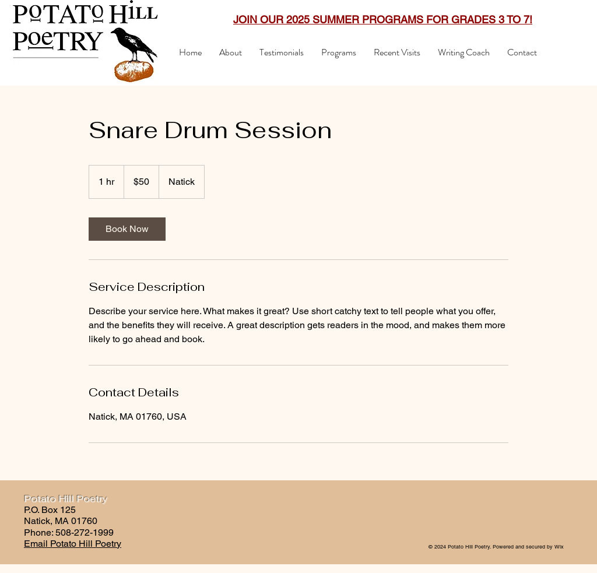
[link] (127, 229)
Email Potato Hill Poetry (72, 543)
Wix (559, 546)
